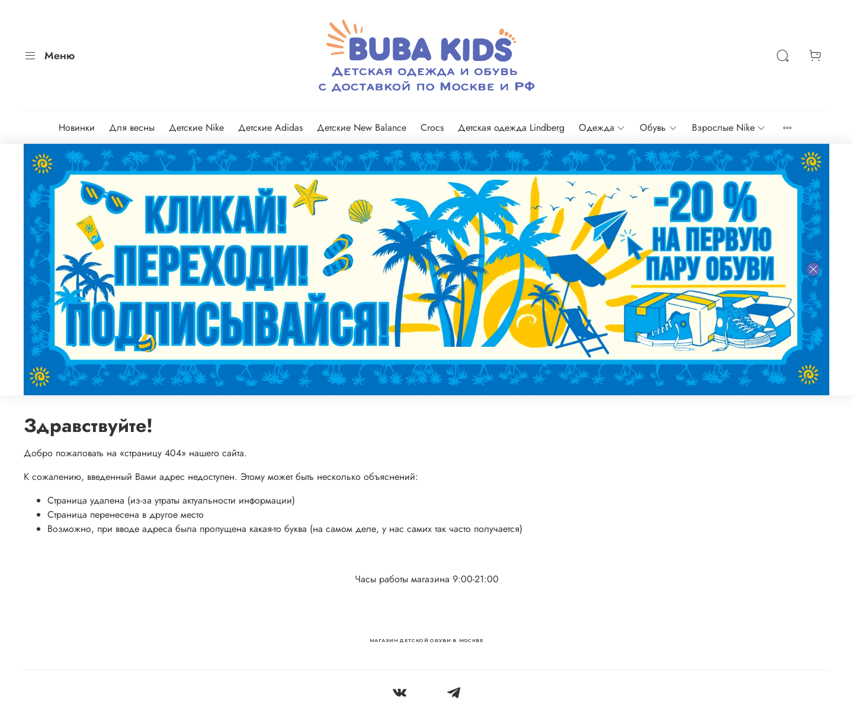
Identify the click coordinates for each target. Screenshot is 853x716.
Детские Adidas (270, 127)
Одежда (602, 127)
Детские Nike (196, 127)
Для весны (132, 127)
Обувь (658, 127)
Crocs (432, 127)
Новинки (77, 127)
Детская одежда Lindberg (511, 127)
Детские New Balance (361, 127)
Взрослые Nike (729, 127)
